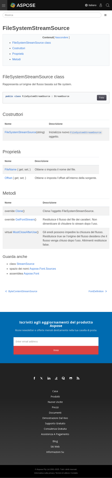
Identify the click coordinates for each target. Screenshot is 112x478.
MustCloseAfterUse (25, 232)
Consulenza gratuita (55, 428)
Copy (101, 97)
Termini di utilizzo (62, 473)
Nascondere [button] (62, 37)
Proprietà (18, 53)
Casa (55, 391)
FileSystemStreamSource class (31, 42)
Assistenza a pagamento (55, 434)
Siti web (55, 446)
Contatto (74, 473)
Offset (8, 177)
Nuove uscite (55, 402)
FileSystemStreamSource (20, 132)
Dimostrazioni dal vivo (55, 418)
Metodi (16, 59)
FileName (10, 169)
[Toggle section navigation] (105, 15)
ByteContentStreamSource (21, 291)
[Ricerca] (52, 15)
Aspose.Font (31, 273)
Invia (56, 350)
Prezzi (55, 407)
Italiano (90, 5)
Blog (55, 441)
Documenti (55, 412)
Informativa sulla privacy (44, 473)
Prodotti (55, 396)
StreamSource (25, 263)
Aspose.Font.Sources (42, 268)
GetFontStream (24, 219)
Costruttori (18, 48)
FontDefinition (98, 291)
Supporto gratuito (55, 423)
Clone (19, 211)
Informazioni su (55, 452)
